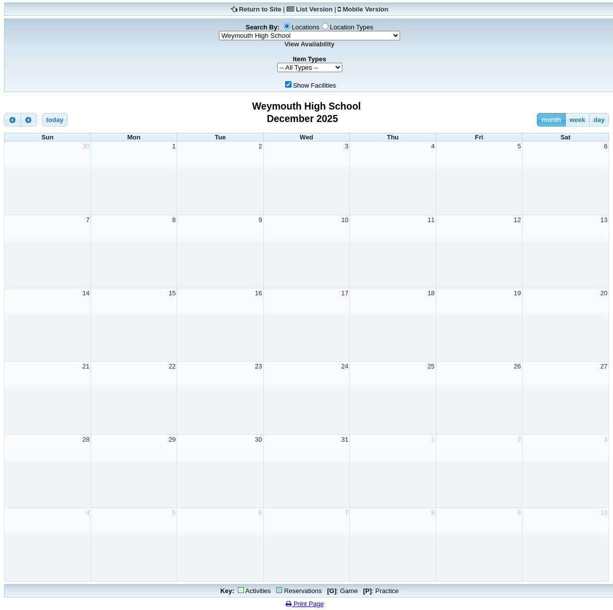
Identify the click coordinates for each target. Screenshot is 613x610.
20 (604, 293)
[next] (28, 119)
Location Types (351, 27)
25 (430, 366)
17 (344, 293)
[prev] (12, 119)
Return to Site (260, 9)
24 (344, 366)
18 (430, 293)
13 (604, 220)
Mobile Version (366, 9)
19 (517, 293)
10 (344, 220)
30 (85, 146)
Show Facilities (314, 85)
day (599, 119)
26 (517, 366)
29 (172, 439)
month (551, 119)
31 (344, 439)
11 (430, 220)
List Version (314, 9)
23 (258, 366)
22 (172, 366)
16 (258, 293)
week (577, 119)
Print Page (304, 604)
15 (172, 293)
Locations (305, 27)
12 (517, 220)
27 (604, 366)
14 (85, 293)
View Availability (310, 44)
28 (85, 439)
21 (85, 366)
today (55, 119)
